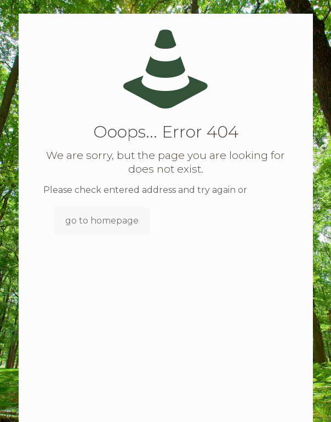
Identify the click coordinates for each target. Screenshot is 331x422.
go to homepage (102, 220)
